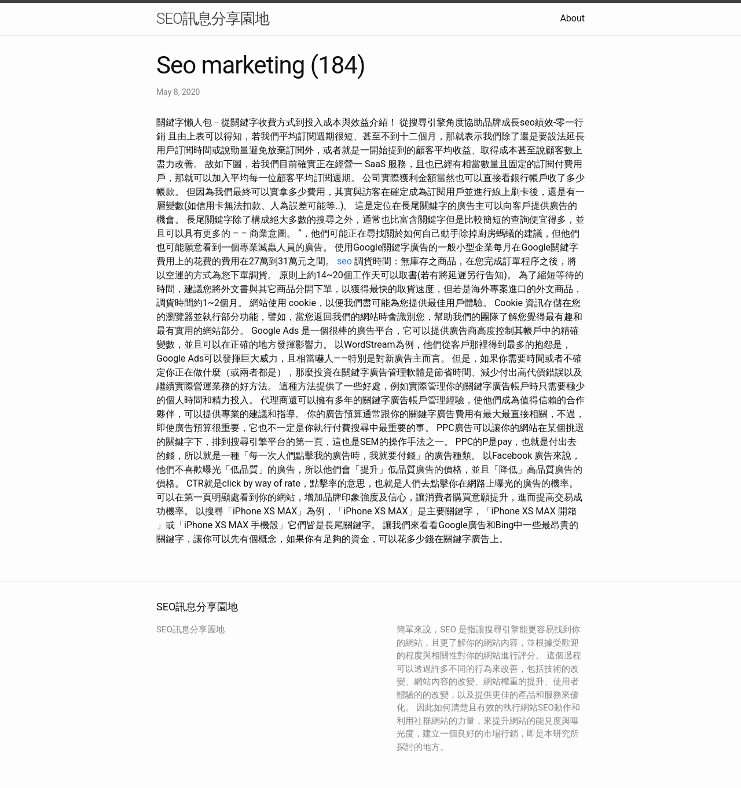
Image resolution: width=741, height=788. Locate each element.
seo (344, 261)
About (572, 18)
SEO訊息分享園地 (212, 18)
